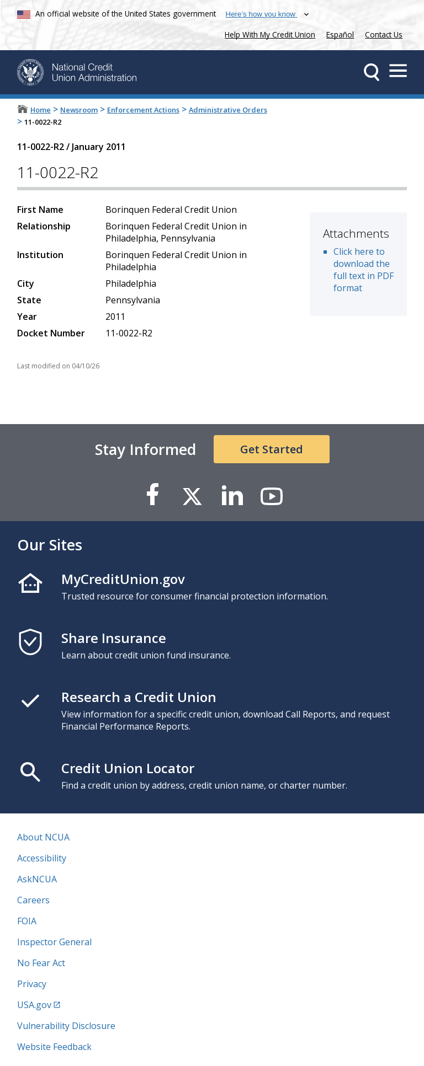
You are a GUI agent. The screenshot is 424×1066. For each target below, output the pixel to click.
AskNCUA (37, 879)
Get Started (271, 449)
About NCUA (43, 837)
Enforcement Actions (143, 110)
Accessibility (41, 858)
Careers (33, 900)
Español (340, 34)
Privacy (31, 984)
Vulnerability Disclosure (66, 1026)
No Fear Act (41, 963)
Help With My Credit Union (267, 33)
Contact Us (383, 34)
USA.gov (34, 1005)
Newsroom (79, 110)
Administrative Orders (228, 110)
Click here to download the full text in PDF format (363, 269)
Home (40, 110)
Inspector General (54, 942)
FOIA (26, 921)
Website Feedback (54, 1047)
